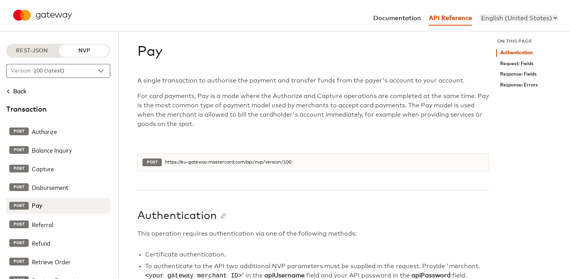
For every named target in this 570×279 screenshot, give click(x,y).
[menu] (519, 17)
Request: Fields (517, 63)
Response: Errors (519, 85)
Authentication (516, 52)
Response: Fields (518, 74)
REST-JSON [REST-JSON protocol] (32, 50)
